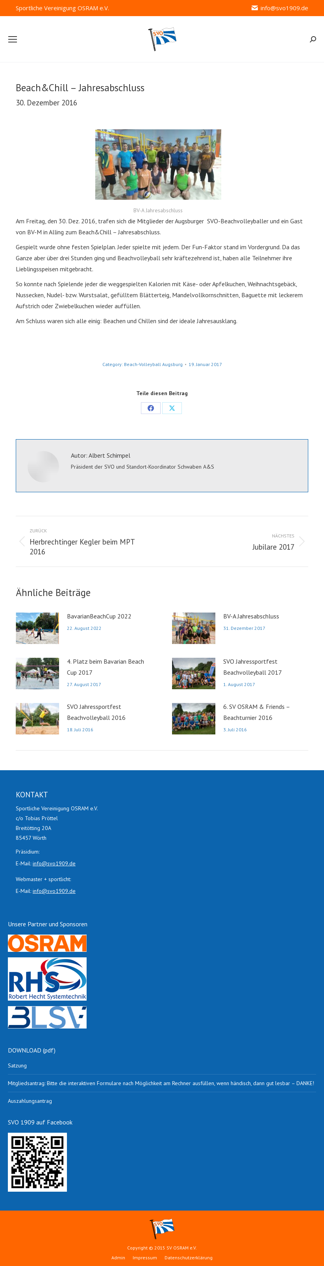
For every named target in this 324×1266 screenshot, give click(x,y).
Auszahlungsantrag (30, 1100)
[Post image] (37, 628)
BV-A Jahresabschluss (251, 616)
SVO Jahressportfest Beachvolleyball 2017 (252, 666)
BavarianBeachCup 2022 (99, 616)
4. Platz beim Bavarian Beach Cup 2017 (105, 666)
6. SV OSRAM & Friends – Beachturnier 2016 (256, 712)
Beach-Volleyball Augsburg (153, 364)
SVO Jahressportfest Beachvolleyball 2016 (96, 712)
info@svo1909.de (279, 8)
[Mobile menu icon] (12, 39)
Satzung (17, 1065)
